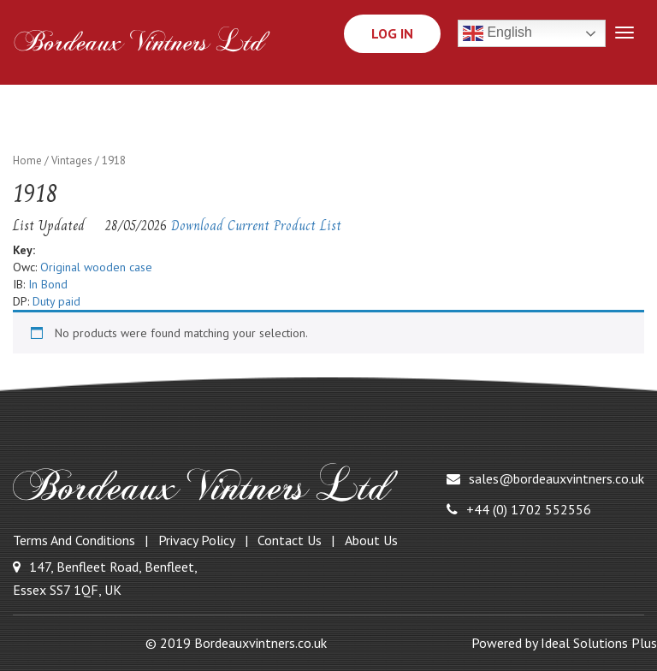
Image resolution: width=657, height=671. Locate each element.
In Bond (48, 284)
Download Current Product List (256, 225)
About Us (371, 540)
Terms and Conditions (74, 540)
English (497, 33)
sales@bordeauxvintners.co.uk (545, 478)
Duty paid (56, 301)
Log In (392, 33)
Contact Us (289, 540)
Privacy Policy (196, 540)
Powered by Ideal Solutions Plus (564, 642)
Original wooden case (96, 267)
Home (27, 160)
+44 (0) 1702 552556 (519, 509)
